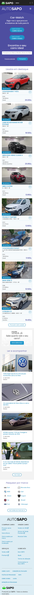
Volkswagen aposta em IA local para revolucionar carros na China (14, 374)
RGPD (19, 575)
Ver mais (17, 475)
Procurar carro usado (17, 325)
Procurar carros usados (6, 529)
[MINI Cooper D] (17, 176)
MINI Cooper (15, 187)
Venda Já (5, 552)
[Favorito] (30, 92)
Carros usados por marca (7, 537)
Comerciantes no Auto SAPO (23, 563)
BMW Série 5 (15, 281)
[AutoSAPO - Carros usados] (12, 9)
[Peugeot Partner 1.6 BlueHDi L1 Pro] (17, 207)
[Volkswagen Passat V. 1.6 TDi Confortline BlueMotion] (17, 238)
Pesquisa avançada (10, 59)
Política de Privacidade (9, 575)
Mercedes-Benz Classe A (15, 156)
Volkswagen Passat (15, 249)
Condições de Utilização (20, 571)
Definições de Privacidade (9, 582)
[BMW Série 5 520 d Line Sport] (17, 270)
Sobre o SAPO (6, 571)
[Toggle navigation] (30, 8)
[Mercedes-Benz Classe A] (17, 145)
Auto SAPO (21, 552)
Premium (5, 555)
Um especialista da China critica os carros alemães (16, 404)
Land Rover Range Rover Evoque (15, 124)
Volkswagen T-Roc (15, 92)
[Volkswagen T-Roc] (17, 81)
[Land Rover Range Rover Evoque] (17, 112)
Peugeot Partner (15, 218)
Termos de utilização (24, 559)
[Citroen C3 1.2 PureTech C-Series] (17, 301)
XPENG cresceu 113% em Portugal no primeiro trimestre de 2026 (15, 433)
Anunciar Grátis (22, 536)
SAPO (8, 588)
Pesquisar (22, 59)
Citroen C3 (15, 312)
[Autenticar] (32, 3)
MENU (17, 3)
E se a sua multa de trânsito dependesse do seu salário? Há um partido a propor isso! (16, 463)
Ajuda (19, 555)
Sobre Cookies (6, 578)
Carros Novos (6, 533)
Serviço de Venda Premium (23, 532)
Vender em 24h (23, 528)
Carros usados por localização (7, 542)
